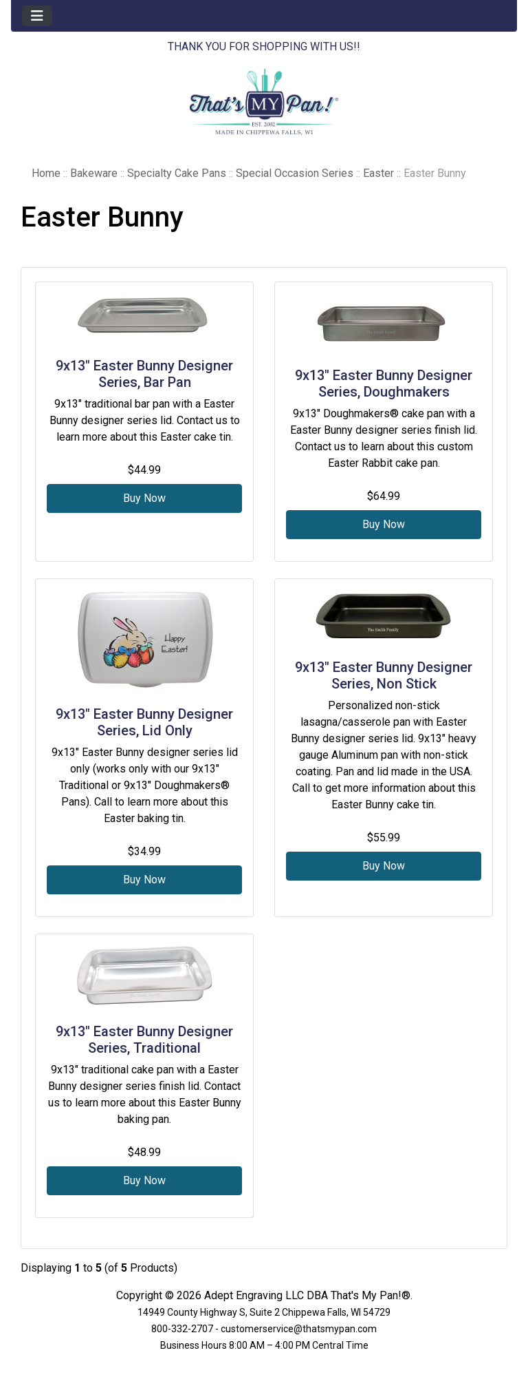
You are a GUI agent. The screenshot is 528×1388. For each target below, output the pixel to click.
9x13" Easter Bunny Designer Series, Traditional (144, 1039)
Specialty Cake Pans (176, 173)
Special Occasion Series (294, 173)
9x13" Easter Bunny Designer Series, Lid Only (144, 722)
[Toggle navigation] (37, 16)
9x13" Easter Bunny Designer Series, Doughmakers (383, 383)
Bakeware (94, 173)
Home (46, 173)
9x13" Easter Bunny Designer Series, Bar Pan (144, 373)
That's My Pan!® (370, 1295)
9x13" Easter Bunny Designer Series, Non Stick (383, 675)
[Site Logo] (264, 102)
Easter (378, 173)
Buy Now (144, 498)
